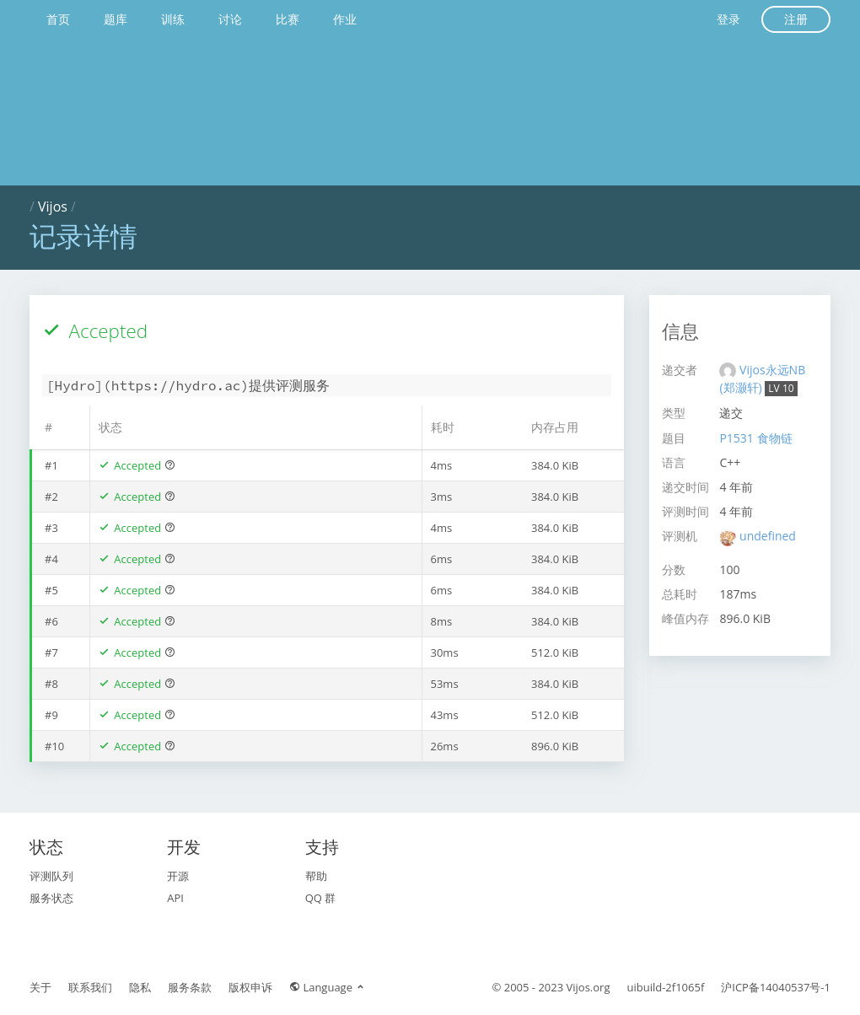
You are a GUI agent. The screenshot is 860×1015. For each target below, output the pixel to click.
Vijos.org (588, 987)
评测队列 (51, 875)
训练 (173, 19)
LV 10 (780, 388)
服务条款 (190, 987)
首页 (58, 19)
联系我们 (90, 987)
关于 (40, 987)
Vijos (52, 206)
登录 (728, 19)
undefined (767, 536)
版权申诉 (250, 987)
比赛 (287, 19)
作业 (345, 19)
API (175, 897)
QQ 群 (320, 897)
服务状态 (51, 897)
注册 (796, 19)
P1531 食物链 (755, 438)
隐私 (140, 987)
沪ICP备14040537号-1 (775, 987)
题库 (115, 19)
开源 (178, 875)
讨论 (230, 19)
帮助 (316, 875)
